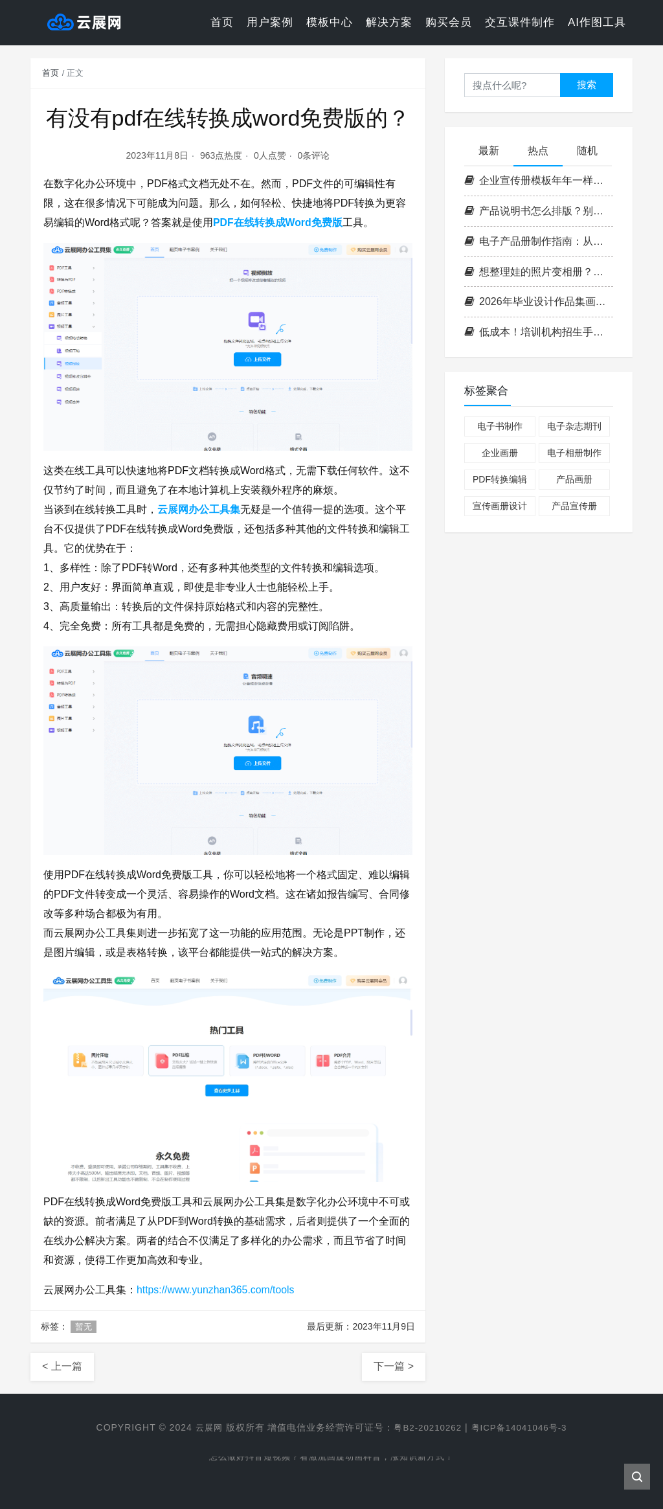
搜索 (586, 84)
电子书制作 (500, 426)
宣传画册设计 (500, 506)
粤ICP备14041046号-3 (521, 1427)
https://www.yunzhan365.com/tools (216, 1289)
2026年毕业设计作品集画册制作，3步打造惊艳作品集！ (538, 301)
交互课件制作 (520, 22)
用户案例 (270, 22)
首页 (222, 22)
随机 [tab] (587, 150)
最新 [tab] (488, 150)
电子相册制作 (574, 453)
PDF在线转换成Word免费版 (278, 222)
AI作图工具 (597, 22)
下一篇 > (394, 1366)
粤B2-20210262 (426, 1427)
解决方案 (389, 22)
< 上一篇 (62, 1366)
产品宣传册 (574, 506)
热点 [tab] (538, 150)
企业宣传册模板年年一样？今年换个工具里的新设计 (538, 180)
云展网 (204, 1427)
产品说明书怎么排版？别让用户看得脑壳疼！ (538, 210)
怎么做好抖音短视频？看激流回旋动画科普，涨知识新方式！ (332, 1458)
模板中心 (329, 22)
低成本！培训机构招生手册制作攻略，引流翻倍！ (538, 331)
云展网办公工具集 (198, 509)
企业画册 (500, 453)
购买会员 (448, 22)
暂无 (83, 1327)
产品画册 (574, 479)
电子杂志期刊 (574, 426)
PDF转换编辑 (500, 479)
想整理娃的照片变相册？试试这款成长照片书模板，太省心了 (538, 271)
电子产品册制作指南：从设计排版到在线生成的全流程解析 (538, 241)
